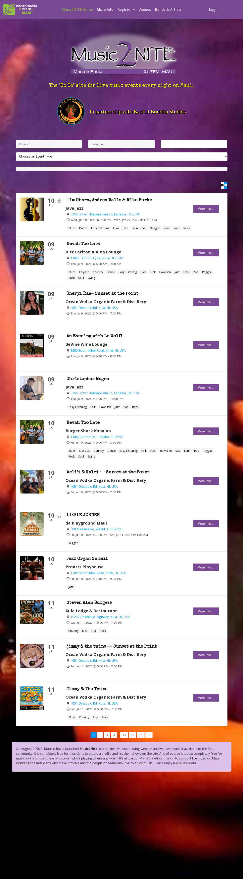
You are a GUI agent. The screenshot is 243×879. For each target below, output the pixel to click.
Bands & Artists (168, 9)
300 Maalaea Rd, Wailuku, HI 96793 (96, 529)
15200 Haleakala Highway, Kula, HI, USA (100, 617)
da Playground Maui (86, 523)
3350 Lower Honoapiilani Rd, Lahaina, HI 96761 (106, 214)
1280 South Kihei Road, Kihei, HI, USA (98, 350)
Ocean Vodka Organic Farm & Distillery (106, 301)
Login (214, 9)
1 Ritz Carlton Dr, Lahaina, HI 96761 (97, 437)
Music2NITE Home (77, 9)
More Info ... (206, 208)
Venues (145, 9)
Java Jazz (74, 208)
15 (132, 735)
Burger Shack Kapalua (88, 430)
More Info (105, 9)
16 (140, 735)
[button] (134, 9)
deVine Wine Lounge (86, 344)
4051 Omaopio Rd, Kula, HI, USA (94, 308)
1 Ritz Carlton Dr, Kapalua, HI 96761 (97, 258)
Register (125, 9)
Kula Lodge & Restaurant (91, 610)
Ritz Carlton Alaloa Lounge (93, 252)
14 (124, 735)
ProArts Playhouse (85, 566)
